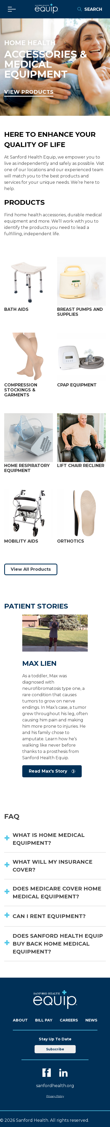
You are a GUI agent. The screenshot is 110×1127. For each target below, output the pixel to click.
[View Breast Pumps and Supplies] (81, 282)
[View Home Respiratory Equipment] (28, 438)
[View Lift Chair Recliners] (81, 438)
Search (89, 9)
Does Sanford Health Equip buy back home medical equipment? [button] (58, 944)
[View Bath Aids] (28, 282)
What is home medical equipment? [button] (49, 839)
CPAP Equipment (77, 384)
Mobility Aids (21, 541)
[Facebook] (46, 1072)
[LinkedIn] (63, 1072)
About (20, 1020)
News (91, 1020)
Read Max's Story (48, 771)
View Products (28, 92)
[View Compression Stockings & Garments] (28, 357)
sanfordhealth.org (55, 1085)
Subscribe (55, 1049)
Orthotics (70, 541)
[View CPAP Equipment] (81, 357)
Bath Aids (16, 309)
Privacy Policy (55, 1096)
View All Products (31, 569)
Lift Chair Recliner (80, 465)
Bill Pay (43, 1020)
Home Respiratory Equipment (27, 468)
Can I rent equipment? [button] (49, 916)
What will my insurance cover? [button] (52, 866)
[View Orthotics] (81, 514)
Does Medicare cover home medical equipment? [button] (57, 892)
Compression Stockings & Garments (20, 389)
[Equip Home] (46, 11)
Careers (69, 1020)
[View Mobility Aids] (28, 514)
